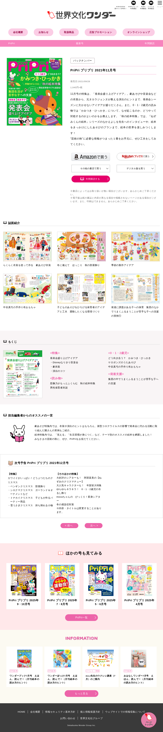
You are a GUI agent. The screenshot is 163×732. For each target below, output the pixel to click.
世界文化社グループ (91, 718)
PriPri (11, 43)
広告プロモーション (100, 32)
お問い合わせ (67, 718)
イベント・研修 (92, 671)
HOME (21, 711)
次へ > (94, 525)
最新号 (79, 43)
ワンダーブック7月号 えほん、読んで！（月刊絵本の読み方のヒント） (24, 679)
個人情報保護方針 (90, 711)
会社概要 (18, 32)
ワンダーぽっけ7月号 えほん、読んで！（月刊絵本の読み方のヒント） (62, 679)
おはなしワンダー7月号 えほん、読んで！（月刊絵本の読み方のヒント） (138, 679)
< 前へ (69, 525)
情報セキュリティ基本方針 (60, 711)
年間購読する (93, 179)
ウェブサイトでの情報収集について (125, 711)
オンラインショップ (138, 32)
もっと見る (81, 693)
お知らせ (44, 32)
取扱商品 (69, 32)
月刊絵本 (14, 671)
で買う (136, 156)
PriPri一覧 (81, 617)
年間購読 (150, 43)
